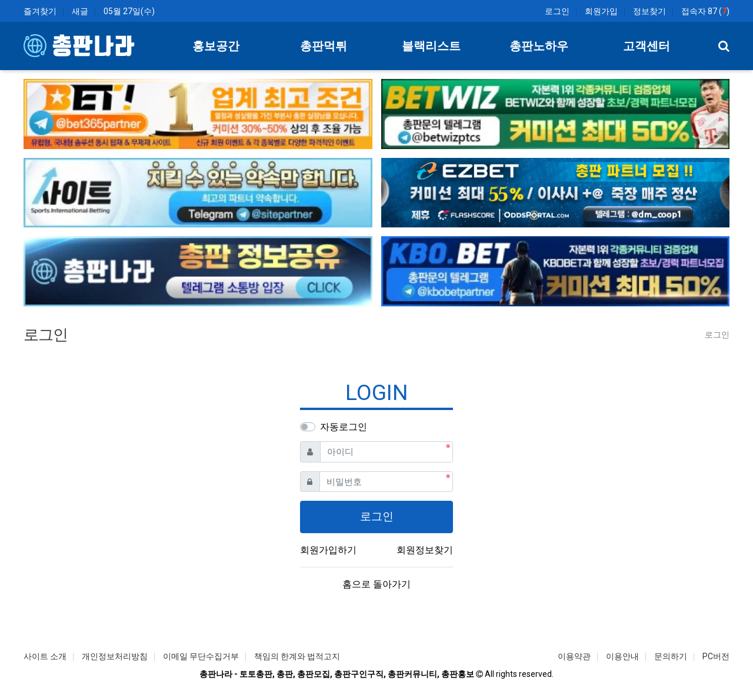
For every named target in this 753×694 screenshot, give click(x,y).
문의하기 (670, 656)
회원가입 (601, 11)
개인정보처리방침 (115, 656)
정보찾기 (649, 11)
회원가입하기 (328, 550)
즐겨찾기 (40, 11)
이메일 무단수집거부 (201, 656)
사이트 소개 (45, 656)
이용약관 (574, 656)
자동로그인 (343, 426)
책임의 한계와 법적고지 (297, 656)
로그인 (557, 11)
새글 (80, 11)
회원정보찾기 (425, 550)
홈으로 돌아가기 (376, 584)
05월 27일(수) (129, 11)
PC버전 (715, 656)
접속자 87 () (705, 11)
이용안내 (622, 656)
